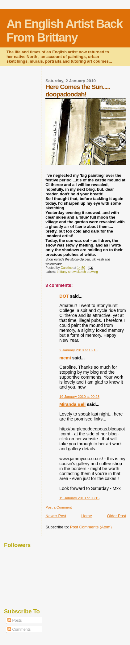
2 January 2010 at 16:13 (78, 350)
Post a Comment (58, 507)
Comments (19, 629)
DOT (64, 296)
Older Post (116, 516)
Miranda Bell (72, 404)
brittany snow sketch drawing (77, 272)
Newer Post (55, 516)
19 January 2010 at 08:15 (79, 498)
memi (65, 357)
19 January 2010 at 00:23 (79, 396)
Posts (14, 620)
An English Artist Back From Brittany (64, 30)
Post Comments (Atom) (91, 527)
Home (86, 516)
